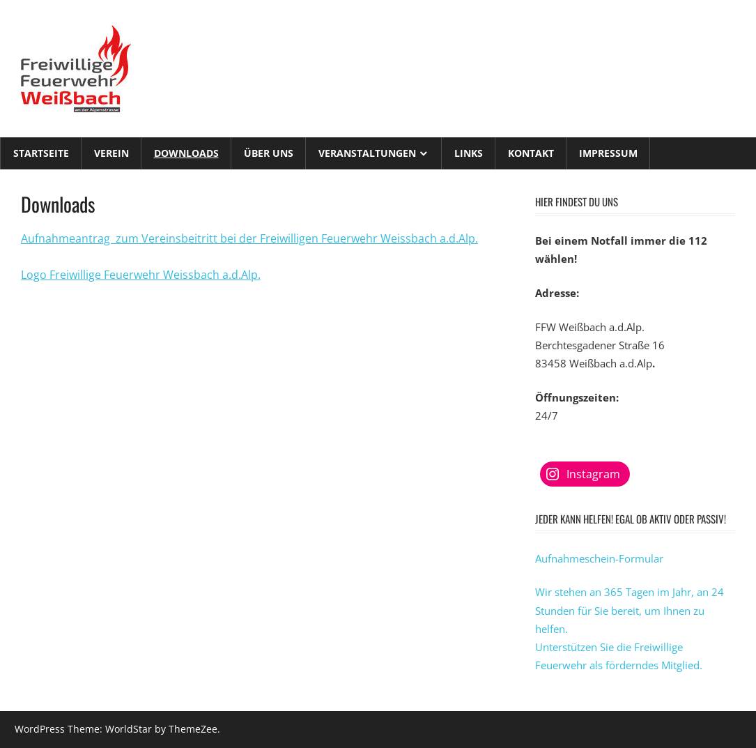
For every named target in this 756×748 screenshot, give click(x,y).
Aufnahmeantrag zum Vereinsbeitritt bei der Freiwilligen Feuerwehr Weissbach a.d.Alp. (249, 238)
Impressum (608, 153)
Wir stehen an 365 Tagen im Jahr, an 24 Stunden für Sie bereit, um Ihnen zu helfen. (629, 610)
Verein (111, 153)
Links (468, 153)
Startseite (41, 153)
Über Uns (268, 153)
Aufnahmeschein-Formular (599, 558)
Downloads (186, 153)
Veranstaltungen (367, 153)
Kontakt (531, 153)
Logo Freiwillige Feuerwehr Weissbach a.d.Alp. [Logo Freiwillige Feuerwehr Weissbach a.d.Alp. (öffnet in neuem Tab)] (141, 274)
